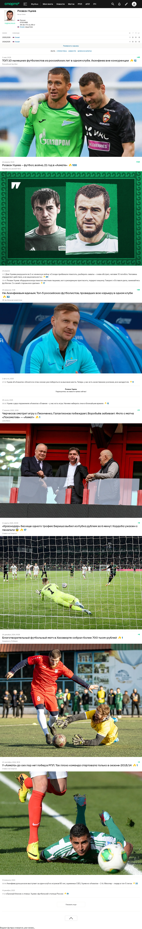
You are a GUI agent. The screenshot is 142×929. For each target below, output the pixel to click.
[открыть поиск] (113, 4)
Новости (72, 51)
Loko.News (6, 421)
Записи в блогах (85, 51)
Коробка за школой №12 (11, 169)
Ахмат (22, 27)
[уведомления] (119, 4)
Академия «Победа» (10, 641)
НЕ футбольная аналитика (12, 300)
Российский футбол (9, 64)
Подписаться (10, 23)
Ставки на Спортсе (9, 533)
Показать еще (71, 904)
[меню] (25, 4)
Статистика (62, 51)
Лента (53, 51)
